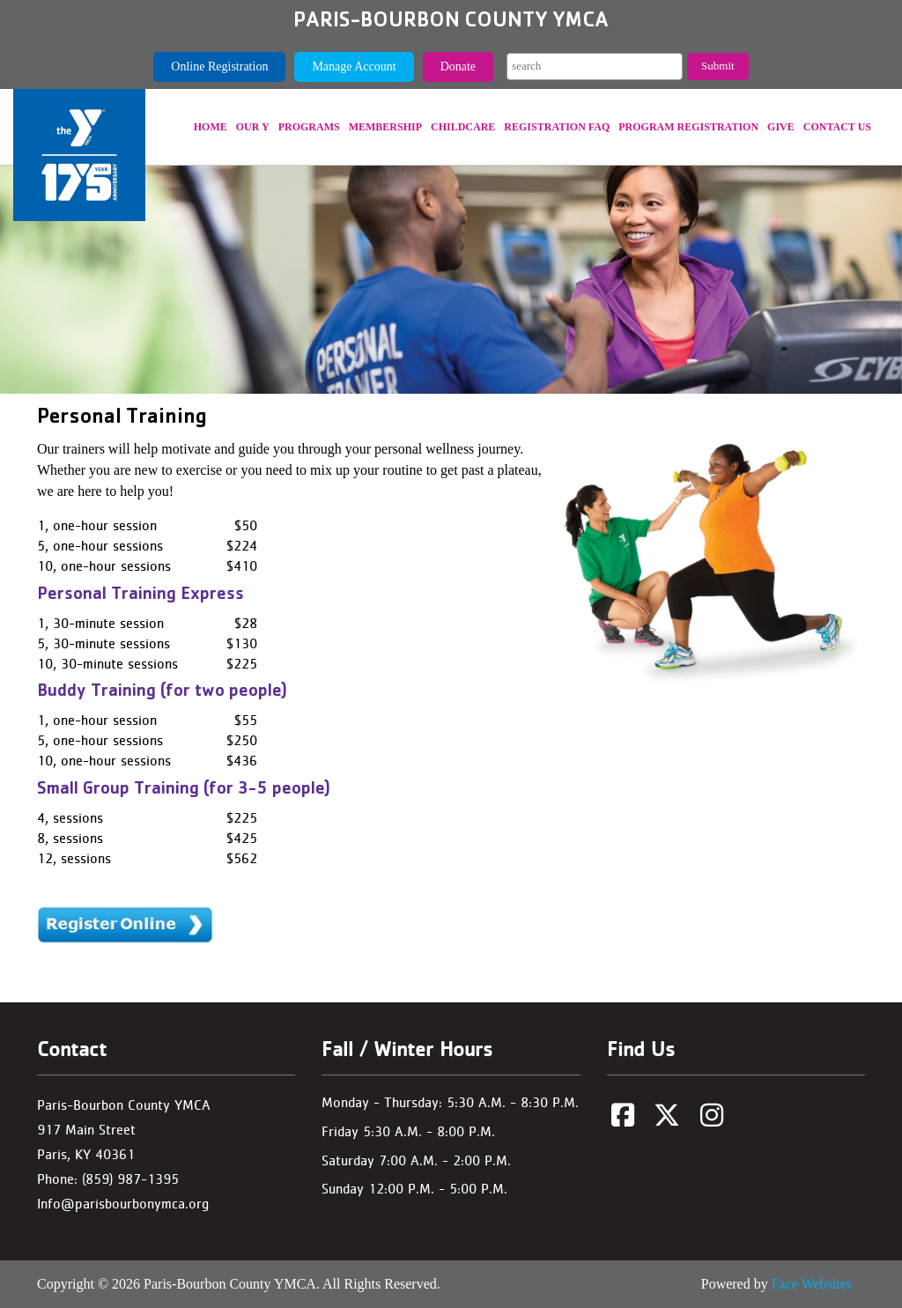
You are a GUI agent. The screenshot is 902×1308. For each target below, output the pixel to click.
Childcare (463, 127)
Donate (458, 66)
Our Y (253, 127)
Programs (309, 127)
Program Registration (688, 127)
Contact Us (837, 127)
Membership (385, 127)
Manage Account (354, 66)
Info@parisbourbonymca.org (123, 1203)
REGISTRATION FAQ (557, 127)
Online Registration (219, 66)
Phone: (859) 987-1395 (108, 1179)
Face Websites (812, 1283)
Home (210, 127)
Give (781, 127)
